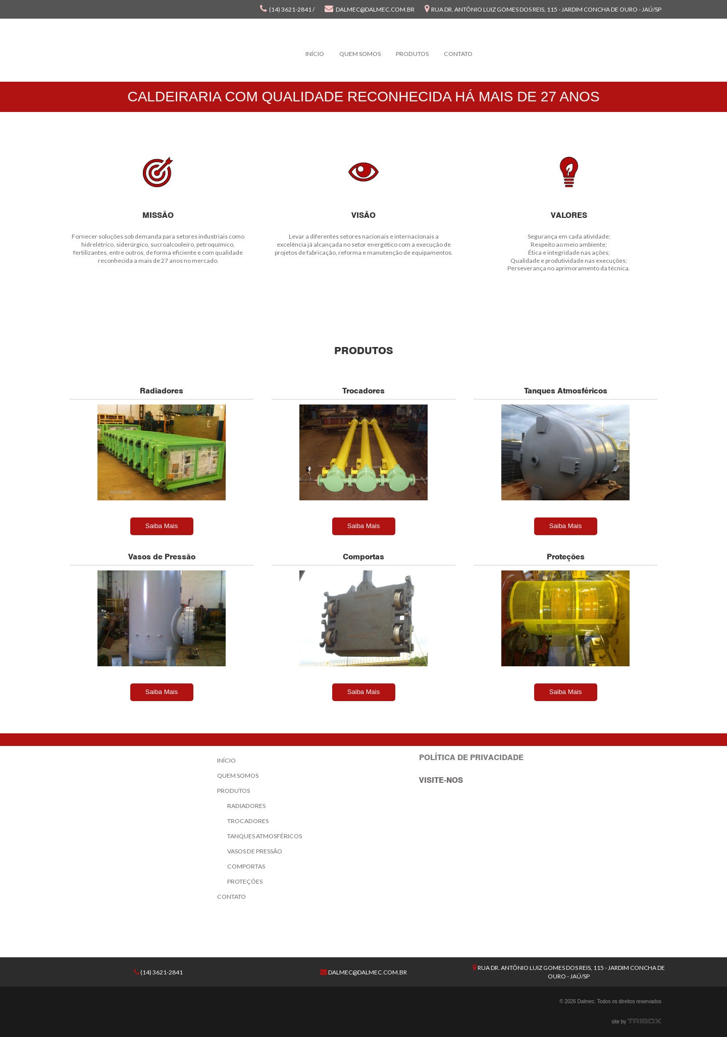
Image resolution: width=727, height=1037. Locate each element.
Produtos (412, 53)
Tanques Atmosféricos (264, 836)
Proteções (245, 881)
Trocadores (248, 821)
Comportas (246, 866)
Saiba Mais (161, 526)
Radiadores (246, 806)
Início (314, 53)
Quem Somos (360, 53)
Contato (458, 53)
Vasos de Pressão (254, 851)
